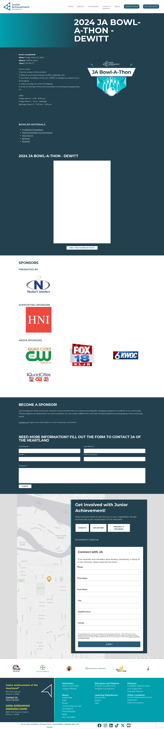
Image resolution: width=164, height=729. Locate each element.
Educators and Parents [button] (107, 683)
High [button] (97, 703)
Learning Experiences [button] (106, 695)
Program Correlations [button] (104, 689)
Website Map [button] (69, 724)
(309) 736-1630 (12, 700)
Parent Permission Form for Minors (37, 133)
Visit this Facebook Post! (82, 248)
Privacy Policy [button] (45, 724)
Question (23, 466)
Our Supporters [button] (134, 689)
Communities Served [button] (71, 706)
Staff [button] (64, 700)
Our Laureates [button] (68, 717)
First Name (24, 446)
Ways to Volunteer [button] (70, 686)
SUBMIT (109, 644)
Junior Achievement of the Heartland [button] (139, 698)
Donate (82, 528)
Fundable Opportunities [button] (138, 686)
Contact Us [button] (12, 697)
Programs (93, 7)
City (79, 601)
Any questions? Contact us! (86, 539)
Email (22, 454)
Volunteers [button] (68, 683)
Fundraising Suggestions (32, 130)
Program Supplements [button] (105, 686)
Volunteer (98, 528)
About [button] (65, 695)
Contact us (23, 422)
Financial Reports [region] (135, 691)
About (80, 7)
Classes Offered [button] (69, 689)
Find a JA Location (135, 703)
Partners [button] (131, 683)
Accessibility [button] (58, 724)
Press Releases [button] (68, 711)
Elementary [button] (100, 698)
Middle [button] (98, 700)
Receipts (26, 138)
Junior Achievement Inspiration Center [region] (18, 707)
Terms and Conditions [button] (30, 724)
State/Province (84, 612)
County (81, 623)
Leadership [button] (67, 698)
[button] (84, 7)
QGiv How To (27, 135)
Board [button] (65, 703)
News (117, 7)
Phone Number (91, 454)
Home (70, 7)
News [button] (64, 714)
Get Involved (151, 6)
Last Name (89, 446)
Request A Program (119, 528)
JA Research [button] (67, 709)
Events (106, 7)
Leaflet (138, 658)
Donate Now (131, 6)
